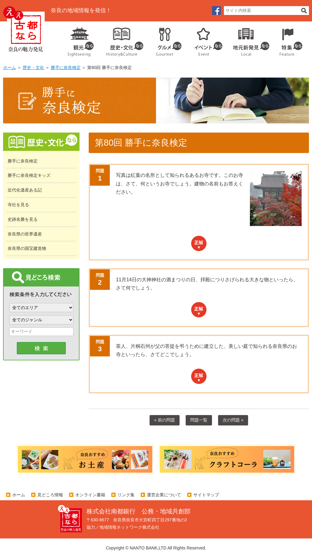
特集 (289, 39)
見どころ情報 (50, 494)
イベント (205, 39)
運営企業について (164, 494)
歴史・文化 (122, 39)
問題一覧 (198, 420)
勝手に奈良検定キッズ (29, 175)
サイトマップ (206, 494)
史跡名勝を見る (23, 219)
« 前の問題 (164, 420)
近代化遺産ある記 (25, 190)
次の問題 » (233, 420)
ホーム (9, 67)
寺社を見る (18, 204)
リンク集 (126, 494)
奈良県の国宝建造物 (27, 248)
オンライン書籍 (90, 494)
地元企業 (248, 39)
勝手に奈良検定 (66, 67)
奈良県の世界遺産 (25, 234)
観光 (80, 39)
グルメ (164, 39)
